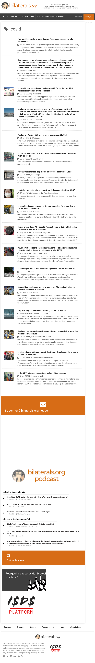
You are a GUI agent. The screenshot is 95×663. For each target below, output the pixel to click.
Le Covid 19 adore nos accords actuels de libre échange (41, 373)
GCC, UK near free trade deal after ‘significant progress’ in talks (29, 504)
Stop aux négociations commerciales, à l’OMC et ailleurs (41, 310)
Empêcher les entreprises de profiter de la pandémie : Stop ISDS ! (46, 190)
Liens (62, 627)
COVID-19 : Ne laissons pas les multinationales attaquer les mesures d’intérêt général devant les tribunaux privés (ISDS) (47, 249)
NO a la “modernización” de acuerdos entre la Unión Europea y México (31, 524)
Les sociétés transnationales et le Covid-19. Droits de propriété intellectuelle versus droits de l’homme (45, 89)
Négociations (12, 17)
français (89, 17)
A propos (7, 627)
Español (78, 17)
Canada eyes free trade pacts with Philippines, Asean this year (28, 512)
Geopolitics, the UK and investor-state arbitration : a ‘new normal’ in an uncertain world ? (37, 497)
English (89, 23)
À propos (60, 17)
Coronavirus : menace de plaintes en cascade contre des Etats (44, 172)
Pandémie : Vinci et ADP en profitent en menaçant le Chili (42, 135)
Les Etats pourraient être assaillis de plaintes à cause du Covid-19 (46, 268)
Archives (20, 627)
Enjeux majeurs (27, 17)
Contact (33, 627)
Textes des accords (45, 17)
